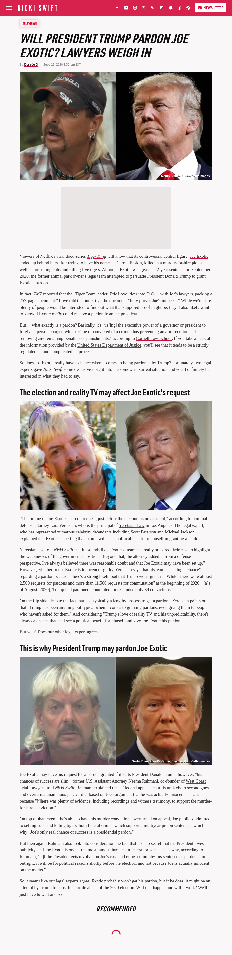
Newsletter (210, 7)
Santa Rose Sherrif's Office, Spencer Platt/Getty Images (171, 761)
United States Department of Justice (109, 345)
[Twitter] (143, 8)
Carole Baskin (129, 262)
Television (30, 23)
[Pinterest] (152, 8)
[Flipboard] (161, 8)
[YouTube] (126, 8)
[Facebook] (117, 8)
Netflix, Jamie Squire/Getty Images (185, 176)
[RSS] (188, 8)
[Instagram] (135, 8)
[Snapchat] (170, 8)
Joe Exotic (199, 256)
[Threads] (179, 8)
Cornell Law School (154, 338)
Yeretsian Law (132, 525)
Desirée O (31, 64)
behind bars (47, 262)
